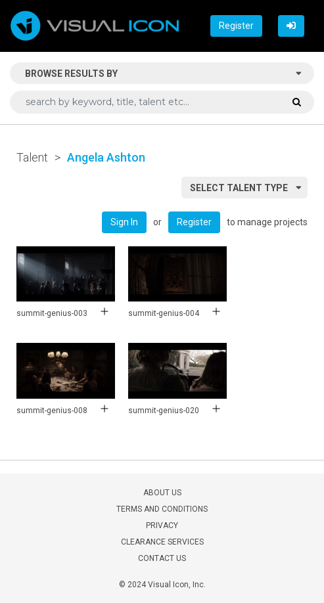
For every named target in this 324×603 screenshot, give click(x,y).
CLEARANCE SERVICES (162, 542)
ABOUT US (162, 492)
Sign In (124, 222)
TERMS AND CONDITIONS (162, 509)
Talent (32, 157)
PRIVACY (162, 525)
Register (236, 25)
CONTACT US (162, 558)
